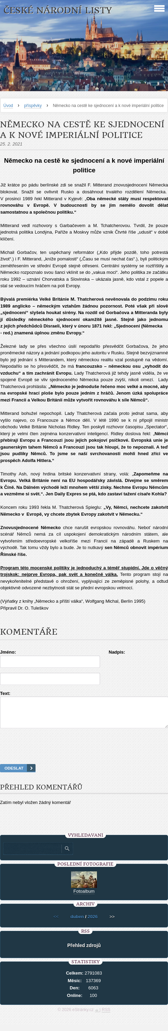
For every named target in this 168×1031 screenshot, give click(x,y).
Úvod (8, 105)
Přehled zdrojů (84, 951)
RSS (106, 1015)
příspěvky (33, 105)
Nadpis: (117, 652)
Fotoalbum (84, 897)
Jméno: (8, 652)
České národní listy (57, 10)
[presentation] (84, 754)
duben (77, 922)
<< (56, 922)
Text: (5, 693)
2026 (93, 922)
